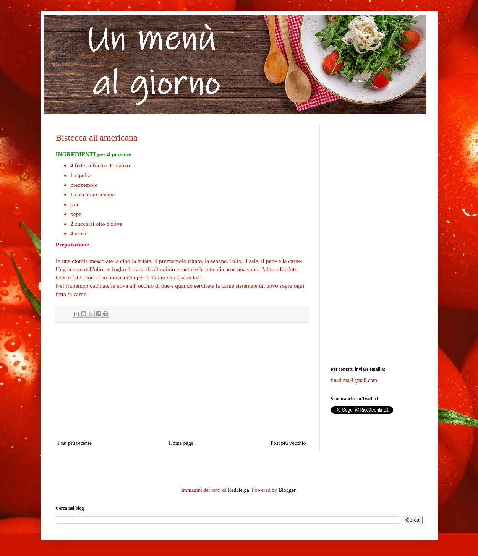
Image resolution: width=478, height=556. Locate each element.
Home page (181, 443)
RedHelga (238, 490)
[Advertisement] (182, 381)
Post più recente (75, 443)
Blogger (287, 490)
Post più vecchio (288, 443)
